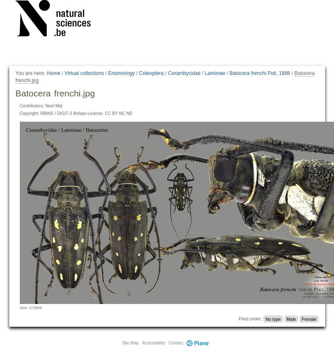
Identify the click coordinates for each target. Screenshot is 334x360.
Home (53, 73)
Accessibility (153, 343)
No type (273, 318)
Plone (198, 343)
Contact (175, 343)
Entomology (121, 73)
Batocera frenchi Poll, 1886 (260, 73)
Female (309, 318)
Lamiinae (215, 73)
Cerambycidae (184, 73)
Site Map (130, 343)
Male (291, 318)
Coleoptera (151, 73)
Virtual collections (84, 73)
